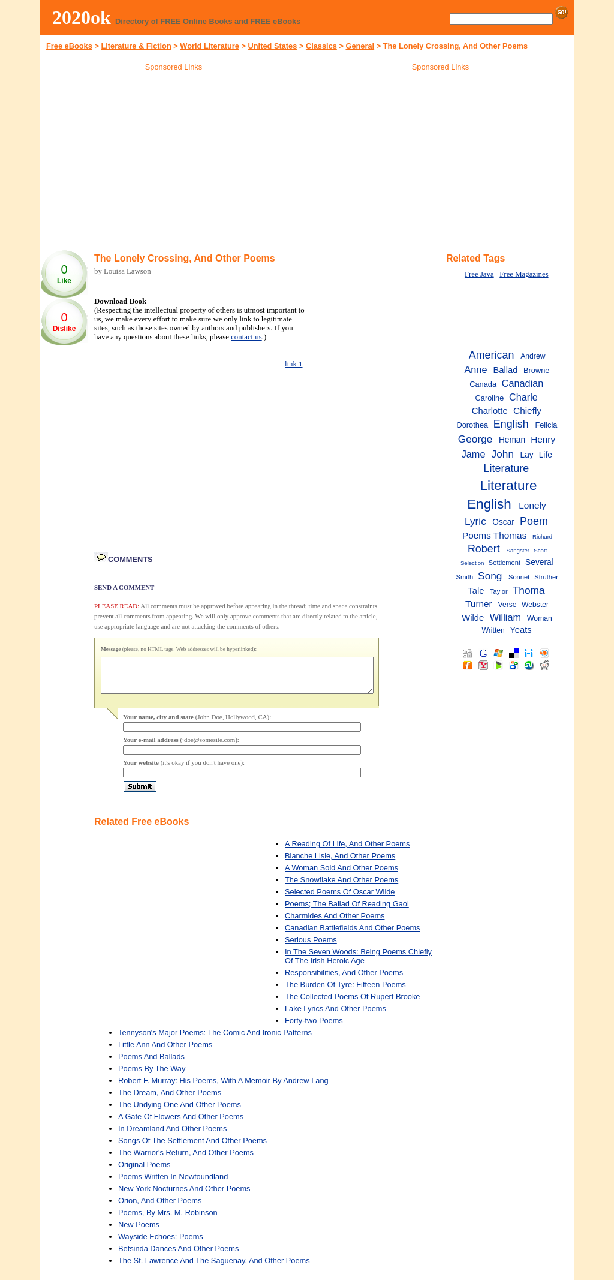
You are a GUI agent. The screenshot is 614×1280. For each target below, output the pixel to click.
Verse (507, 604)
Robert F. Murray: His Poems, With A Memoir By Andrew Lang (223, 1087)
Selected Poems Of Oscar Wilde (340, 898)
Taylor (499, 591)
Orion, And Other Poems (159, 1207)
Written (493, 630)
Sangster (517, 550)
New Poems (138, 1231)
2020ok (81, 17)
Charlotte (490, 411)
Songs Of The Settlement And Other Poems (192, 1147)
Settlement (504, 562)
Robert (484, 549)
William (505, 617)
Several (539, 562)
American (491, 355)
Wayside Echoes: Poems (160, 1243)
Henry (543, 439)
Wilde (473, 618)
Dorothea (472, 424)
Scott (540, 550)
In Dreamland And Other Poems (172, 1135)
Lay (527, 454)
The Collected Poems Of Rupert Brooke (352, 1003)
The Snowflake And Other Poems (341, 886)
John (503, 454)
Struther (546, 577)
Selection (472, 563)
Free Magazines (523, 274)
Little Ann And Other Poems (165, 1051)
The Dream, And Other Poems (169, 1099)
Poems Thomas (494, 535)
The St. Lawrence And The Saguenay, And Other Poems (214, 1267)
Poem (534, 521)
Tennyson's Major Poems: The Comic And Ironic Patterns (215, 1039)
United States (272, 45)
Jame (474, 454)
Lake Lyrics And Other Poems (335, 1015)
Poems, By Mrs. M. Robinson (168, 1219)
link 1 (294, 364)
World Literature (209, 45)
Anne (475, 369)
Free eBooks (69, 45)
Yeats (520, 630)
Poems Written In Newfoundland (173, 1183)
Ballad (505, 370)
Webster (535, 604)
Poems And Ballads (151, 1063)
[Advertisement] (174, 161)
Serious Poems (311, 946)
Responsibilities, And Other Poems (344, 979)
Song (490, 576)
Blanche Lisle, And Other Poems (340, 862)
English (511, 424)
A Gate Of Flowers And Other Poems (180, 1123)
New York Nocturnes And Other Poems (184, 1195)
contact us (246, 337)
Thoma (529, 590)
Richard (542, 536)
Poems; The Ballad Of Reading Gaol (347, 910)
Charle (523, 397)
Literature (506, 468)
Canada (482, 384)
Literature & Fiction (136, 45)
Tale (476, 591)
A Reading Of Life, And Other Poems (347, 850)
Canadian (523, 383)
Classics (321, 45)
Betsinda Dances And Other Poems (178, 1255)
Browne (536, 370)
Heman (512, 439)
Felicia (546, 424)
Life (545, 454)
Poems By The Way (151, 1075)
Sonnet (518, 577)
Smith (464, 577)
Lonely (532, 505)
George (475, 439)
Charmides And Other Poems (334, 922)
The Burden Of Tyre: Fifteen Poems (345, 991)
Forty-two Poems (314, 1027)
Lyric (475, 521)
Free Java (479, 274)
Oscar (503, 522)
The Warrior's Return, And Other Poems (186, 1159)
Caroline (489, 397)
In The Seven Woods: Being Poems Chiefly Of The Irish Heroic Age (358, 963)
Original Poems (144, 1171)
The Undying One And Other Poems (179, 1111)
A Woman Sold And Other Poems (341, 874)
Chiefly (527, 410)
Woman (539, 618)
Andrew (532, 356)
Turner (478, 604)
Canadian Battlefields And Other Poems (352, 934)
